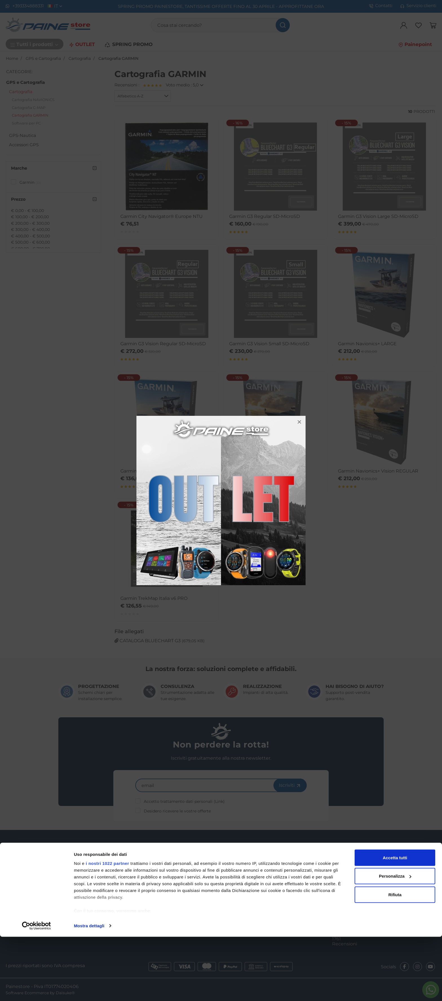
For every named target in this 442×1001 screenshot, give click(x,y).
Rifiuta (395, 958)
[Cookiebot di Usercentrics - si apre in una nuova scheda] (36, 990)
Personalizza (395, 940)
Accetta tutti (395, 921)
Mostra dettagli (89, 989)
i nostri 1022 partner (107, 927)
